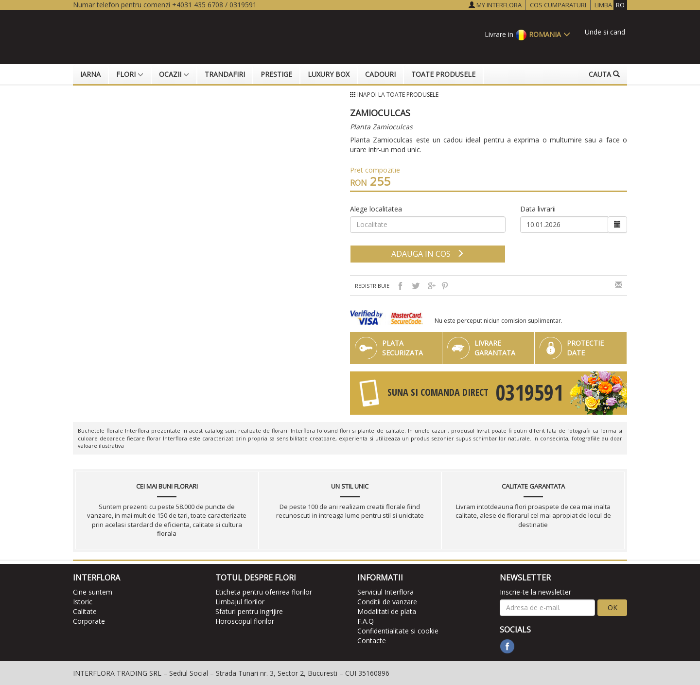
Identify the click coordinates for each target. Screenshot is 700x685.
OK (612, 607)
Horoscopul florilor (244, 621)
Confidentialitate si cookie (397, 630)
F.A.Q (365, 621)
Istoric (82, 601)
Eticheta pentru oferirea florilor (263, 592)
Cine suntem (92, 592)
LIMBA (611, 5)
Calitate (85, 611)
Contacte (371, 640)
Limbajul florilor (239, 601)
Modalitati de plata (386, 611)
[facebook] (507, 646)
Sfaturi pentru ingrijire (249, 611)
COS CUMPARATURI (558, 4)
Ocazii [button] (174, 74)
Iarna (90, 74)
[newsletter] (547, 607)
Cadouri (380, 74)
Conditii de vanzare (387, 601)
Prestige (276, 74)
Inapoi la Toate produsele (397, 94)
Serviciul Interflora (385, 592)
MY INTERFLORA (495, 4)
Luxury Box (329, 74)
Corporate (89, 621)
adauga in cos (427, 253)
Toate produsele (443, 74)
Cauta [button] (604, 74)
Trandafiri (225, 74)
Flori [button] (129, 74)
